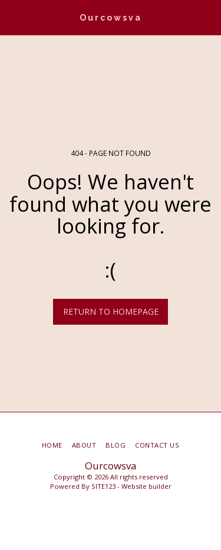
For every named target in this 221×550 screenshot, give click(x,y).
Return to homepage (111, 311)
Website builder (146, 486)
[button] (13, 17)
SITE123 (103, 486)
